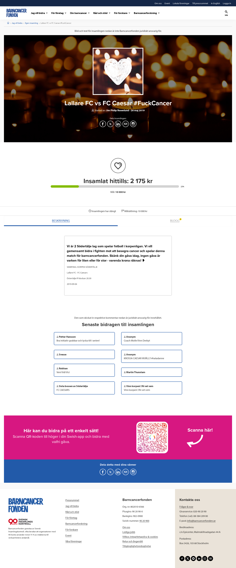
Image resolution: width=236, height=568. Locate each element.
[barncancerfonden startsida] (16, 13)
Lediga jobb (128, 532)
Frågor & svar (186, 506)
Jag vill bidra (17, 23)
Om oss (126, 527)
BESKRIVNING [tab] (61, 220)
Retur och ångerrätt (132, 541)
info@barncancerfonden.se (201, 520)
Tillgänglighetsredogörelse (136, 546)
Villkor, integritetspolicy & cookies (140, 536)
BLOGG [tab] (176, 220)
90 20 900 (144, 520)
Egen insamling (31, 23)
